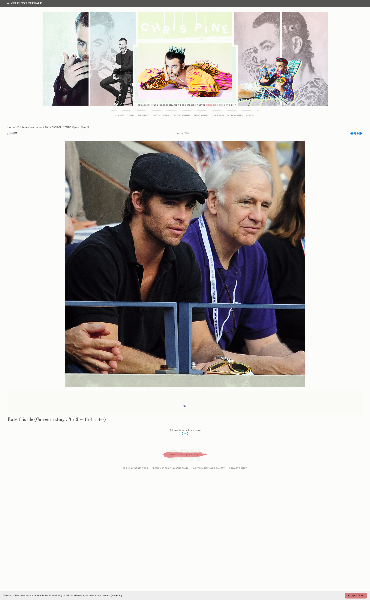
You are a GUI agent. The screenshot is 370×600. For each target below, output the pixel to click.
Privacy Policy (238, 468)
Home (121, 115)
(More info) (116, 595)
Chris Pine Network (24, 3)
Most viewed (201, 115)
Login (131, 115)
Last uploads (161, 115)
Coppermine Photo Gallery (209, 468)
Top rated (218, 115)
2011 (47, 127)
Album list (144, 115)
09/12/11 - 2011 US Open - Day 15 (70, 127)
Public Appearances (29, 127)
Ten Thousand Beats (177, 468)
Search (250, 115)
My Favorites (235, 115)
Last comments (182, 115)
